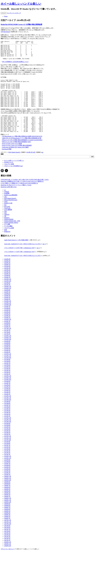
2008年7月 (7, 519)
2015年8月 (7, 373)
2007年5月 (7, 545)
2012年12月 (7, 430)
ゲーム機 (7, 236)
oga (42, 164)
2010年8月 (7, 474)
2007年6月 (7, 543)
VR (5, 228)
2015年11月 (7, 368)
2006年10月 (7, 558)
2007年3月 (7, 549)
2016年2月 (7, 364)
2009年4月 (7, 503)
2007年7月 (7, 541)
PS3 (5, 217)
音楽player (7, 244)
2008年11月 (7, 512)
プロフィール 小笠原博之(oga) (13, 178)
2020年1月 (7, 311)
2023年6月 (7, 295)
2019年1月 (7, 330)
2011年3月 (7, 463)
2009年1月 (7, 509)
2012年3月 (7, 443)
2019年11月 (7, 315)
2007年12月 (7, 532)
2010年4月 (7, 481)
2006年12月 (7, 554)
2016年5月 (7, 359)
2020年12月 (7, 299)
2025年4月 (7, 279)
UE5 (5, 225)
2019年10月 (7, 317)
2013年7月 (7, 417)
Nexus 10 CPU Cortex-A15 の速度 (12, 156)
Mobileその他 (8, 215)
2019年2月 (7, 328)
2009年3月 (7, 505)
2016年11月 (7, 350)
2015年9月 (7, 372)
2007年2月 (7, 551)
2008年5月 (7, 523)
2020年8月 (7, 302)
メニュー (3, 13)
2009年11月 (7, 490)
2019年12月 (7, 313)
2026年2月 (7, 275)
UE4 (5, 223)
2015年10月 (7, 370)
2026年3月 (7, 273)
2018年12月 (7, 331)
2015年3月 (7, 383)
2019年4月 (7, 324)
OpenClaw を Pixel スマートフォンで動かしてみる (16, 197)
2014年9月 (7, 394)
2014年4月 (7, 401)
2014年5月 (7, 399)
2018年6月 (7, 335)
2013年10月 (7, 412)
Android (6, 204)
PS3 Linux (7, 219)
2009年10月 (7, 492)
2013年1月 (7, 428)
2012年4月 (7, 441)
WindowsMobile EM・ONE (12, 233)
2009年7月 (7, 498)
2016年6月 (7, 357)
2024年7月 (7, 286)
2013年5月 (7, 421)
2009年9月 (7, 494)
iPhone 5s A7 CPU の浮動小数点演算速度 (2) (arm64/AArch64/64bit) (22, 152)
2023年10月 (7, 293)
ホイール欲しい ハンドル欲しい (21, 3)
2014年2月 (7, 404)
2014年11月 (7, 390)
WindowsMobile (8, 231)
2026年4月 (7, 271)
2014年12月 (7, 388)
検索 (2, 166)
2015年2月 (7, 384)
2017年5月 (7, 346)
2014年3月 (7, 403)
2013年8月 (7, 415)
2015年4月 (7, 381)
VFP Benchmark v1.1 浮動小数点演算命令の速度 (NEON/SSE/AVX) (22, 148)
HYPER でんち (8, 174)
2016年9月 (7, 353)
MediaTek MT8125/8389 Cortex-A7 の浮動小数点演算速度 (21, 24)
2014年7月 (7, 395)
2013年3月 (7, 425)
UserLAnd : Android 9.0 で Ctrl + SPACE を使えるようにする (22, 256)
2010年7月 (7, 476)
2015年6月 (7, 377)
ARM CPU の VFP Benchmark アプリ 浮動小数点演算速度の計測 (21, 150)
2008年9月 (7, 516)
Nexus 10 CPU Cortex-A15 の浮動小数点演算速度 (17, 157)
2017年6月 (7, 344)
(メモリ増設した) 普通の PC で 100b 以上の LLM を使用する (19, 195)
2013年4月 (7, 423)
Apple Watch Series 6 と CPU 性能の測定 (16, 252)
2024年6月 (7, 288)
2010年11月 (7, 470)
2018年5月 (7, 337)
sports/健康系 (8, 222)
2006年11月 (7, 556)
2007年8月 (7, 540)
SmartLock (7, 220)
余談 (5, 242)
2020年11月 (7, 300)
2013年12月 (7, 408)
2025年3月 (7, 280)
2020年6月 (7, 306)
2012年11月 (7, 432)
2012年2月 (7, 445)
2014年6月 (7, 397)
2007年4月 (7, 547)
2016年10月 (7, 352)
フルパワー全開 (9, 176)
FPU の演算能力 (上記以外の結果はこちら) (15, 65)
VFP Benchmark (5, 31)
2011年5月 (7, 459)
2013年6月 (7, 419)
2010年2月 (7, 485)
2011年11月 (7, 450)
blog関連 (6, 205)
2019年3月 (7, 326)
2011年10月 (7, 452)
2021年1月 (7, 297)
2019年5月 (7, 322)
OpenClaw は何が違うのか (9, 199)
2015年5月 (7, 379)
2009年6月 (7, 499)
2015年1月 (7, 386)
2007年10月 (7, 536)
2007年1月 (7, 552)
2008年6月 (7, 521)
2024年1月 (7, 289)
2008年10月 (7, 514)
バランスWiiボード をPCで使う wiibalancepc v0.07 (19, 260)
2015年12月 (7, 366)
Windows (6, 230)
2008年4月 (7, 525)
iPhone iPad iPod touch (10, 212)
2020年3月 (7, 308)
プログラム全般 (9, 240)
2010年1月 (7, 487)
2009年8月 (7, 496)
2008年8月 (7, 518)
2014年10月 (7, 392)
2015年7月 (7, 375)
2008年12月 (7, 510)
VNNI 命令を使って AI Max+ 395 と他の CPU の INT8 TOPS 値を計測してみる (25, 192)
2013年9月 (7, 414)
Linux (5, 214)
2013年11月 (7, 410)
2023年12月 (7, 291)
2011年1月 (7, 467)
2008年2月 (7, 529)
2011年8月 (7, 456)
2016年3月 (7, 362)
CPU (5, 209)
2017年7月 (7, 342)
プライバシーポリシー (8, 561)
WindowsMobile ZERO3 (11, 235)
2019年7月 (7, 319)
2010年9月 (7, 472)
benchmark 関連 (6, 161)
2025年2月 (7, 282)
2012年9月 (7, 436)
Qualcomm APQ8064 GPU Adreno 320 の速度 (15, 159)
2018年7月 (7, 333)
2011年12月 (7, 448)
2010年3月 (7, 483)
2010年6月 (7, 477)
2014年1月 (7, 406)
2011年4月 (7, 461)
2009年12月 (7, 488)
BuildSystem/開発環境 (10, 207)
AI (5, 202)
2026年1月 (7, 277)
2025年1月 (7, 284)
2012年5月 (7, 439)
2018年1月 (7, 339)
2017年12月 (7, 341)
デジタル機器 (8, 238)
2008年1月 (7, 530)
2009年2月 (7, 507)
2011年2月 (7, 465)
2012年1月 (7, 446)
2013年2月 (7, 426)
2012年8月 (7, 437)
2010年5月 (7, 479)
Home (6, 16)
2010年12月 (7, 468)
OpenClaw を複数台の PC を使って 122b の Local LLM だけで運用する (22, 193)
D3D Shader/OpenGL (14, 164)
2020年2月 (7, 310)
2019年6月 (7, 320)
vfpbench (6, 227)
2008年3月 (7, 527)
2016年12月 (7, 348)
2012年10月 (7, 434)
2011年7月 (7, 457)
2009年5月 (7, 501)
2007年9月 (7, 538)
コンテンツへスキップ (14, 13)
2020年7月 (7, 304)
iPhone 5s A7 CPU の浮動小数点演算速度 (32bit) (16, 154)
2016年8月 (7, 355)
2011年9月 (7, 454)
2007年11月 (7, 534)
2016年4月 (7, 361)
